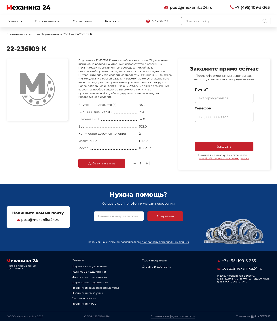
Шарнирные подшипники (90, 282)
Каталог (78, 260)
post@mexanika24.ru (38, 218)
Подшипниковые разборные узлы (95, 287)
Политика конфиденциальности (173, 316)
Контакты (112, 21)
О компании (82, 21)
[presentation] (222, 132)
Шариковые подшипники (89, 266)
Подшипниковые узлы (87, 293)
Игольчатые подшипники (89, 277)
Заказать (224, 146)
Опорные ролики (84, 298)
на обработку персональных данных (224, 158)
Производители (47, 21)
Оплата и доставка (156, 266)
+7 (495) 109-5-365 (237, 260)
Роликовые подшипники (89, 271)
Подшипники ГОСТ (85, 303)
